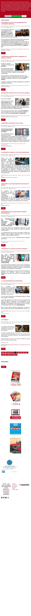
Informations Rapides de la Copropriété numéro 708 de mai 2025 (18, 49)
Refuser (24, 16)
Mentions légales (15, 489)
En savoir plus (8, 16)
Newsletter (14, 487)
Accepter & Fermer (16, 16)
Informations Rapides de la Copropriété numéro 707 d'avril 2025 (18, 85)
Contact (13, 488)
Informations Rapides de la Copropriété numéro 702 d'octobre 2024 (16, 241)
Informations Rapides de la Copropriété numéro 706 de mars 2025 (18, 115)
